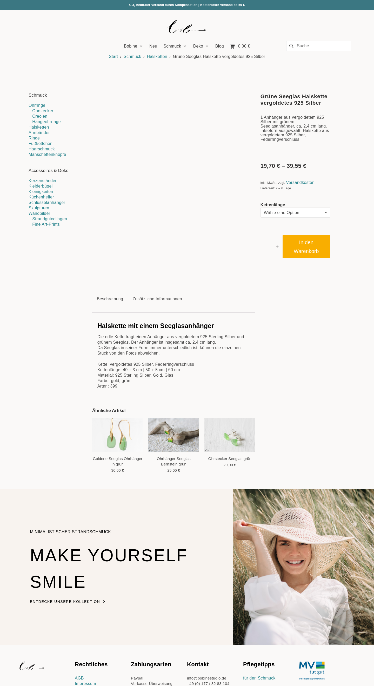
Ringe (34, 138)
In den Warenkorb (306, 246)
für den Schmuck (259, 612)
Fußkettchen (40, 143)
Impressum (85, 617)
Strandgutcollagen (49, 219)
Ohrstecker (42, 111)
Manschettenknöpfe (47, 154)
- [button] (263, 246)
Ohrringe (37, 105)
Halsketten (157, 56)
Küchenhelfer (41, 197)
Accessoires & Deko (49, 170)
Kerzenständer (43, 180)
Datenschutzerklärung (96, 623)
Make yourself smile (94, 501)
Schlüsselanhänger (47, 202)
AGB (79, 612)
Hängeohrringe (46, 121)
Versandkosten (300, 182)
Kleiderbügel (41, 186)
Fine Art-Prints (46, 224)
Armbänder (39, 132)
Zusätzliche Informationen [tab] (157, 233)
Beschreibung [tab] (110, 233)
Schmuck (132, 56)
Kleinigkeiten (41, 191)
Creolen (39, 116)
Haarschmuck (42, 149)
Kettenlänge (273, 205)
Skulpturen (39, 208)
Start (113, 56)
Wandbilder (39, 213)
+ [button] (277, 246)
